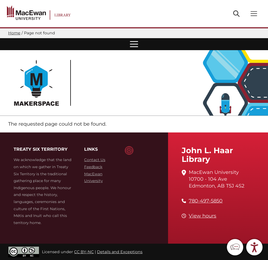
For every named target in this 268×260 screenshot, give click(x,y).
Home (14, 33)
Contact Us (94, 160)
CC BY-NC (84, 251)
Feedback (93, 167)
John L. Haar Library (207, 155)
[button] (235, 247)
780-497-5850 (206, 201)
